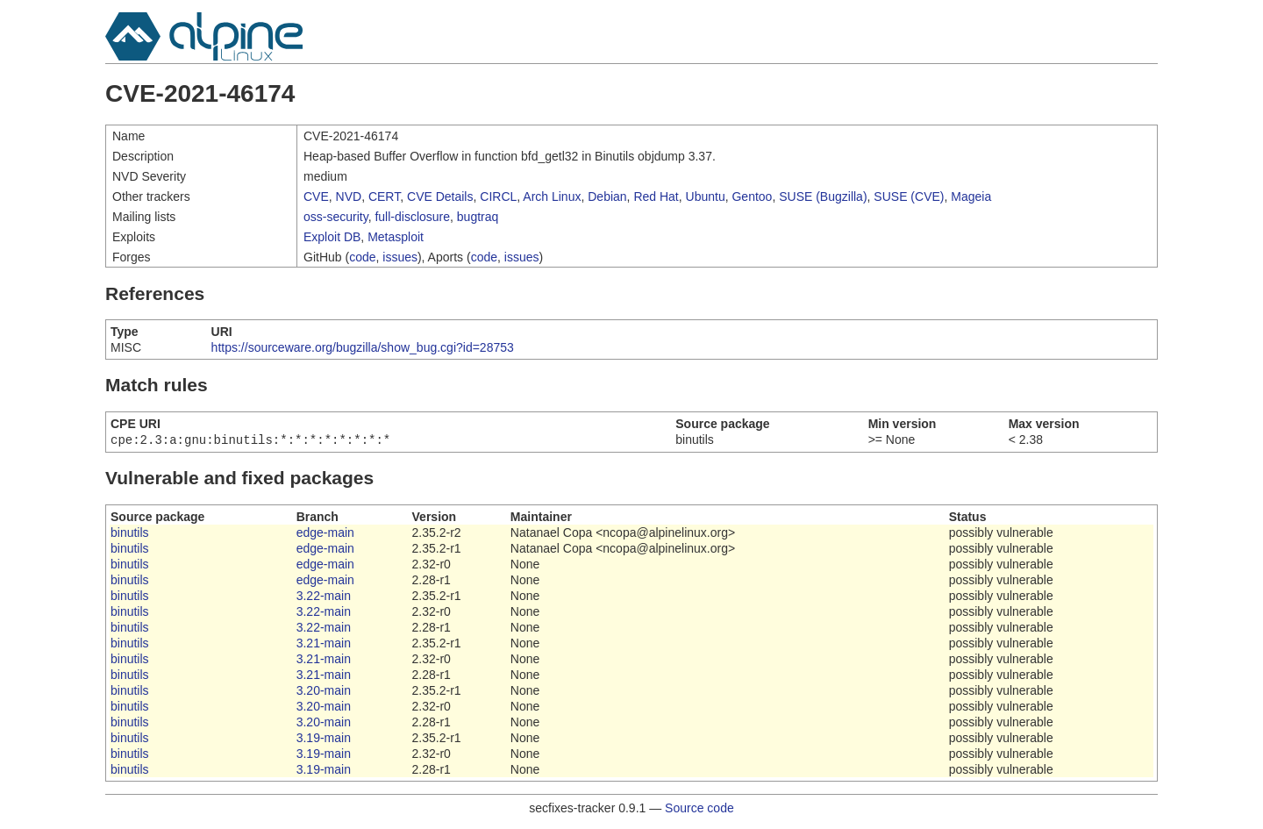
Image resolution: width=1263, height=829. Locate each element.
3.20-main (323, 692)
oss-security (335, 217)
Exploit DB (331, 237)
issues (399, 257)
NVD (349, 196)
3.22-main (323, 597)
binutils (130, 534)
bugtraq (477, 217)
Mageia (971, 196)
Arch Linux (552, 196)
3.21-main (323, 645)
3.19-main (323, 740)
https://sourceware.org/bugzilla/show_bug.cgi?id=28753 (362, 347)
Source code (699, 810)
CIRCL (498, 196)
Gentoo (751, 196)
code (362, 257)
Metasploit (395, 237)
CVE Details (440, 196)
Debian (607, 196)
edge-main (325, 534)
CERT (384, 196)
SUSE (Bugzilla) (823, 196)
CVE (316, 196)
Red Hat (655, 196)
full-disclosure (412, 217)
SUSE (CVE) (909, 196)
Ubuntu (705, 196)
